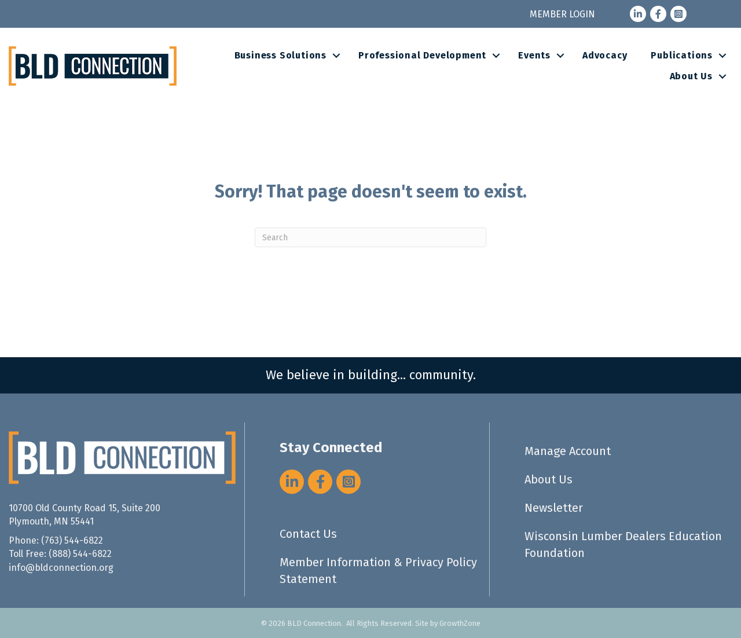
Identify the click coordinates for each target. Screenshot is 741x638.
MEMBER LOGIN (562, 14)
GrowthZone (459, 623)
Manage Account (567, 451)
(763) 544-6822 (72, 540)
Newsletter (553, 508)
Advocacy (604, 55)
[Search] (370, 237)
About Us (691, 76)
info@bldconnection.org (61, 567)
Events (534, 55)
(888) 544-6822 (80, 553)
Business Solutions (280, 55)
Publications (682, 55)
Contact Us (308, 534)
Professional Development (422, 55)
